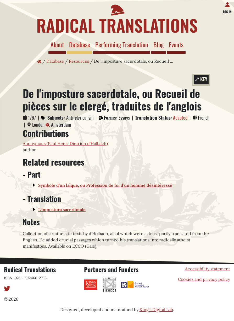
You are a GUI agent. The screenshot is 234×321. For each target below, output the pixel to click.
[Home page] (117, 18)
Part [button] (34, 174)
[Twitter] (7, 288)
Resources (79, 61)
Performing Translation (121, 44)
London (38, 124)
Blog (158, 44)
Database (80, 44)
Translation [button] (44, 198)
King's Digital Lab (156, 309)
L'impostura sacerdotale (62, 209)
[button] (35, 185)
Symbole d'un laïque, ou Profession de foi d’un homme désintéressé (105, 185)
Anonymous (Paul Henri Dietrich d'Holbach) (65, 143)
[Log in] (228, 3)
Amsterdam (61, 124)
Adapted (180, 117)
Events (176, 44)
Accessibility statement (207, 268)
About (57, 44)
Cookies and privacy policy (204, 279)
